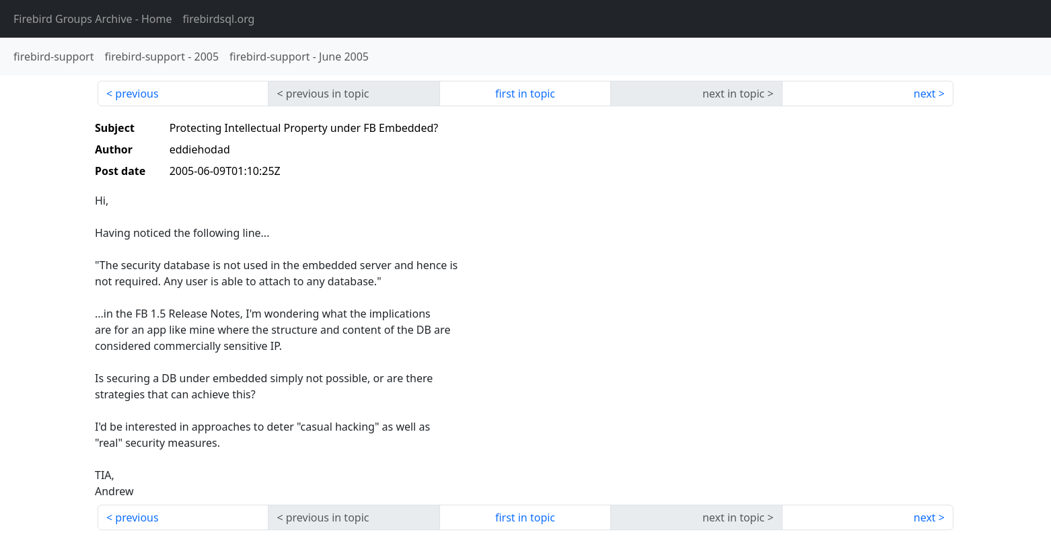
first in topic (525, 93)
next (925, 93)
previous (136, 93)
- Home (92, 18)
